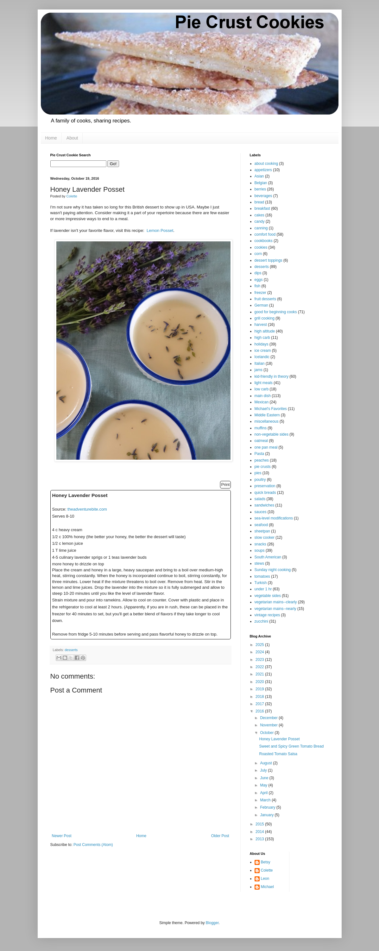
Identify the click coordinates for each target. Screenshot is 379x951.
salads (260, 499)
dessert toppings (268, 260)
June (264, 778)
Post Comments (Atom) (93, 844)
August (266, 763)
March (266, 800)
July (264, 770)
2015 (260, 824)
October (267, 732)
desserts (71, 650)
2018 (260, 696)
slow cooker (265, 537)
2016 (260, 711)
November (269, 725)
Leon (265, 878)
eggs (259, 279)
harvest (261, 324)
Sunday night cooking (273, 570)
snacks (260, 544)
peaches (262, 460)
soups (260, 550)
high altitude (265, 331)
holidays (261, 344)
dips (258, 273)
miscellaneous (267, 421)
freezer (260, 292)
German (261, 305)
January (267, 815)
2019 (260, 689)
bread (259, 202)
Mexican (262, 402)
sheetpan (262, 531)
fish (258, 286)
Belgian (261, 183)
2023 (260, 659)
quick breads (265, 492)
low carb (262, 389)
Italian (260, 363)
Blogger (212, 923)
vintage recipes (267, 615)
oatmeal (261, 440)
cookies (261, 247)
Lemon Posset (160, 230)
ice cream (263, 350)
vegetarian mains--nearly (275, 608)
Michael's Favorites (271, 409)
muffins (261, 428)
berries (260, 189)
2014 (260, 832)
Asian (259, 176)
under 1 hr (263, 589)
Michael (267, 887)
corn (258, 254)
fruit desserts (265, 299)
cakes (259, 215)
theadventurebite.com (87, 509)
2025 (260, 645)
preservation (265, 486)
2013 (260, 839)
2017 (260, 704)
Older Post (220, 836)
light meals (264, 383)
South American (268, 557)
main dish (263, 396)
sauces (261, 512)
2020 (260, 682)
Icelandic (262, 357)
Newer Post (62, 836)
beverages (263, 196)
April (264, 793)
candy (260, 221)
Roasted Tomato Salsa (278, 754)
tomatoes (262, 576)
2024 (260, 652)
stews (259, 563)
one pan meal (266, 447)
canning (261, 228)
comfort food (265, 234)
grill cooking (265, 318)
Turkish (261, 583)
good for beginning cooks (276, 312)
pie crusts (263, 466)
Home (51, 137)
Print (225, 484)
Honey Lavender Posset (279, 739)
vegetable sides (268, 596)
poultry (260, 479)
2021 (260, 674)
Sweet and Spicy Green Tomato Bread (291, 746)
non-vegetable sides (271, 434)
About (72, 137)
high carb (262, 337)
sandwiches (265, 505)
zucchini (261, 621)
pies (258, 473)
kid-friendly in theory (271, 376)
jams (258, 370)
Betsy (265, 862)
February (268, 807)
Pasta (259, 453)
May (264, 785)
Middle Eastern (267, 415)
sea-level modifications (274, 518)
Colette (267, 870)
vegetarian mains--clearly (276, 602)
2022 (260, 667)
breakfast (262, 208)
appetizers (263, 170)
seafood (261, 525)
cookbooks (264, 241)
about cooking (266, 163)
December (269, 718)
